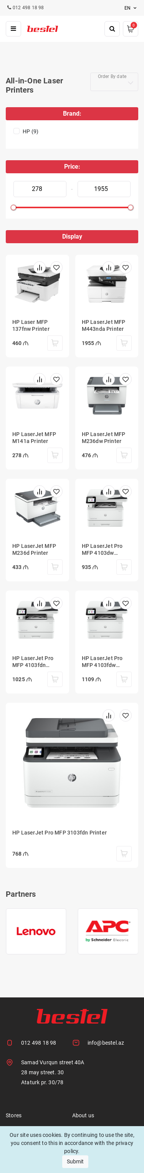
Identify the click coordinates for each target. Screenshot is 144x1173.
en (131, 8)
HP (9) (30, 131)
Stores (14, 1115)
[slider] (13, 207)
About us (83, 1115)
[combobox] (114, 82)
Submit (75, 1161)
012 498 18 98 (38, 1043)
